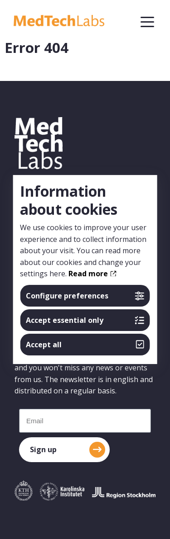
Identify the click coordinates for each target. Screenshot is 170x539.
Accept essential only (85, 320)
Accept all (85, 345)
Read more (92, 274)
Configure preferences (85, 296)
